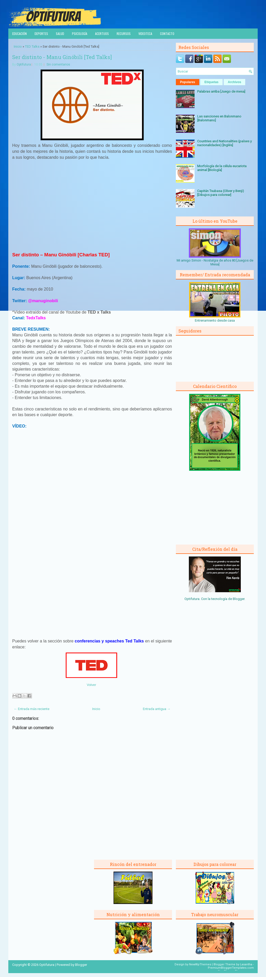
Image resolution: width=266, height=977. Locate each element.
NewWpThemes (200, 964)
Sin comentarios (58, 64)
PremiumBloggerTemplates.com (231, 967)
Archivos (234, 82)
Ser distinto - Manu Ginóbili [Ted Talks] (62, 57)
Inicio (18, 46)
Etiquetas (211, 82)
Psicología (79, 33)
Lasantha (246, 964)
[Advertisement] (92, 208)
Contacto (167, 33)
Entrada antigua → (156, 709)
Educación (19, 33)
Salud (60, 33)
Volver (91, 685)
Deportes (41, 33)
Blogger (238, 599)
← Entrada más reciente (31, 709)
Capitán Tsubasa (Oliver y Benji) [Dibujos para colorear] (220, 193)
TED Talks (32, 46)
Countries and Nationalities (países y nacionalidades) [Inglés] (224, 143)
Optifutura (24, 64)
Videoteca (145, 33)
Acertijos (102, 33)
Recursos (124, 33)
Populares (187, 82)
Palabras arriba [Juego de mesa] (221, 91)
